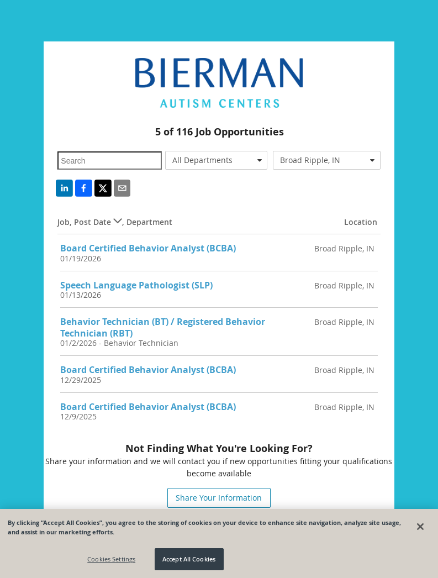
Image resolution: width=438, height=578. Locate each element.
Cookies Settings (111, 559)
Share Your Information (219, 497)
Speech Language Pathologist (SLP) (136, 285)
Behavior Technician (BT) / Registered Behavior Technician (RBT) (162, 327)
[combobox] (216, 160)
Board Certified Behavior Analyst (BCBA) (148, 248)
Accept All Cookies (188, 559)
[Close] (420, 526)
